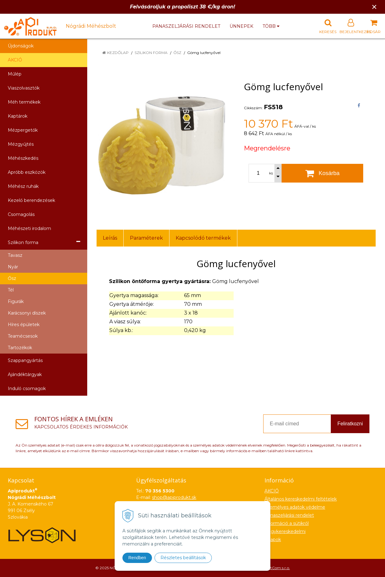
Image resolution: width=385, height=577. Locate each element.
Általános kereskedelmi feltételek (300, 499)
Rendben (137, 557)
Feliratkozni (350, 423)
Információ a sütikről (286, 523)
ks (271, 173)
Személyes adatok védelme (294, 507)
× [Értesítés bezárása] (374, 7)
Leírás (110, 238)
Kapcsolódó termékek (203, 238)
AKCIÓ (15, 60)
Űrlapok (272, 539)
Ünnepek (241, 26)
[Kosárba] (322, 173)
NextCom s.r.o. (277, 567)
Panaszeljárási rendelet (186, 26)
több (271, 26)
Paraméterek (146, 238)
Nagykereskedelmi (285, 531)
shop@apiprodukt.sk (174, 497)
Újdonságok (21, 46)
